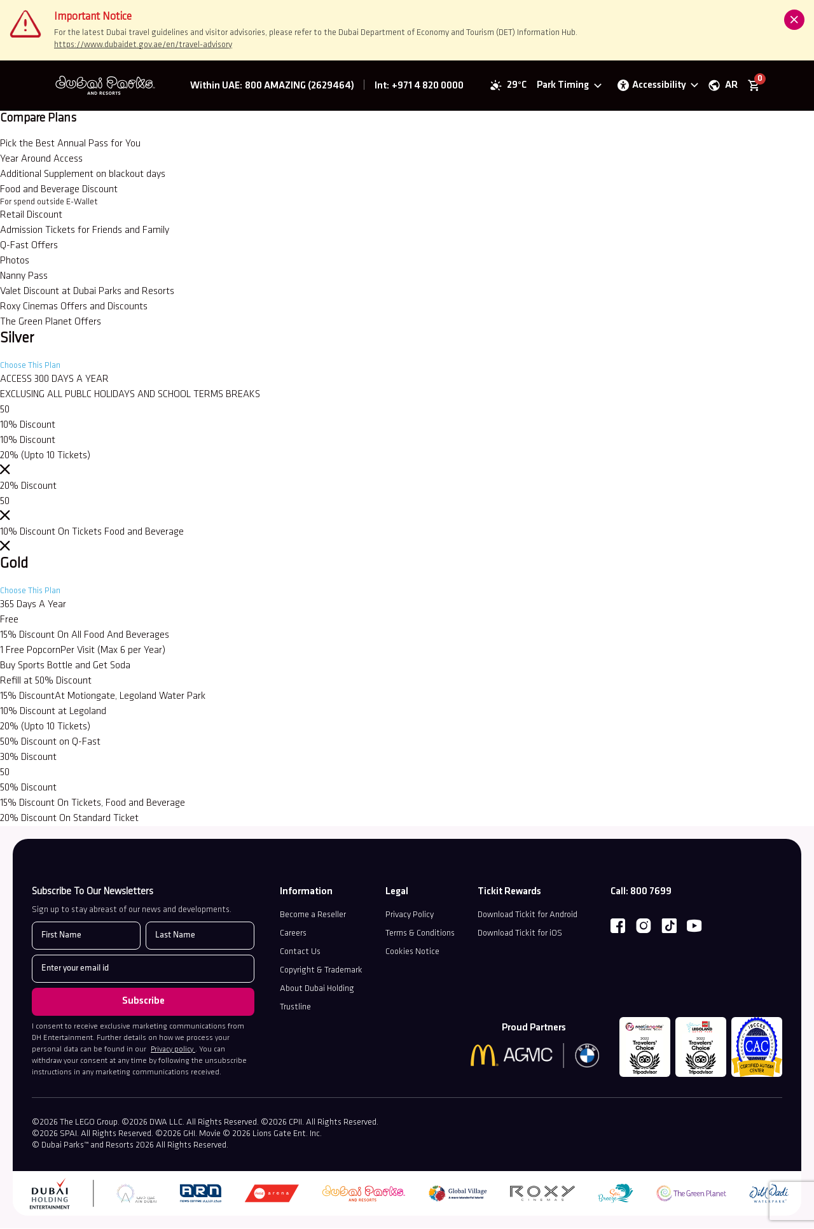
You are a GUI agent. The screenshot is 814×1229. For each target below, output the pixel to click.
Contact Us (300, 953)
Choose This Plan (30, 367)
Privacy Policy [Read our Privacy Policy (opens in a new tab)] (409, 916)
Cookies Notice (412, 953)
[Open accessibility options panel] (657, 86)
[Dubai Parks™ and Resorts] (109, 85)
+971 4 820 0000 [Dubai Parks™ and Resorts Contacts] (428, 86)
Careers (293, 934)
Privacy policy (173, 1051)
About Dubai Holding (317, 990)
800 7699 (651, 893)
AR (730, 86)
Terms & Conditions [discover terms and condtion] (420, 934)
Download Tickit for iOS (520, 934)
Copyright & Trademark (321, 971)
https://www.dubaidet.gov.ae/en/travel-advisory (143, 45)
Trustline (295, 1008)
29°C (516, 86)
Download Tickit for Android (527, 916)
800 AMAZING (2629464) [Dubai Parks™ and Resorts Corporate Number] (299, 86)
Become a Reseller (313, 916)
